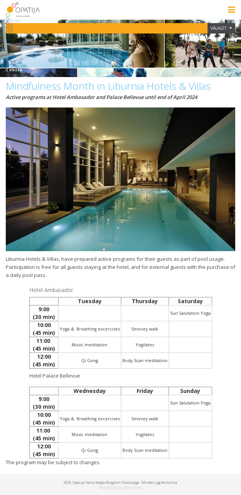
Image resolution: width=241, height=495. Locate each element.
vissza (14, 69)
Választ (221, 28)
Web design (108, 487)
